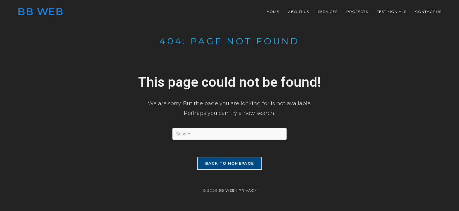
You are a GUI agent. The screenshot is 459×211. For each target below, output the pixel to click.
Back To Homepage (229, 163)
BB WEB (226, 190)
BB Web (41, 11)
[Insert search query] (229, 134)
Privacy (247, 190)
